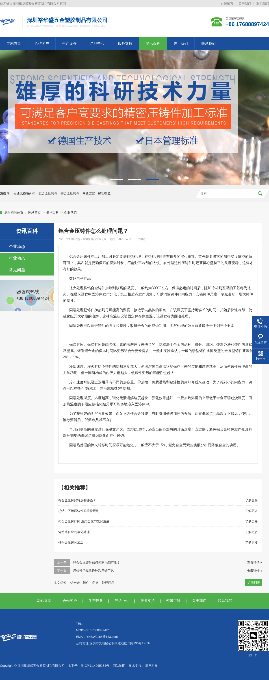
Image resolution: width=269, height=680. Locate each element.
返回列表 (253, 582)
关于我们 (245, 3)
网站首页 (14, 43)
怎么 (95, 582)
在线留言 (227, 3)
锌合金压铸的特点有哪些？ (77, 500)
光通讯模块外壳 (24, 193)
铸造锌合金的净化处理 (74, 532)
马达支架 (88, 193)
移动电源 (104, 193)
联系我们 (262, 3)
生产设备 (69, 43)
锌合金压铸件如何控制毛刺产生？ (96, 562)
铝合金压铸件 (48, 193)
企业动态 (70, 212)
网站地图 (119, 665)
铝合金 (75, 582)
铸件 (86, 582)
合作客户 (42, 43)
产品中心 (97, 43)
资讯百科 (153, 43)
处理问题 (108, 582)
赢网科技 (151, 665)
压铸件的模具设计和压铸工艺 (93, 571)
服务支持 (125, 43)
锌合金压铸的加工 (70, 542)
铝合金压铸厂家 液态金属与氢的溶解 (83, 521)
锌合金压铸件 (70, 193)
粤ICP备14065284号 (95, 665)
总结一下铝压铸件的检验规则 (78, 511)
